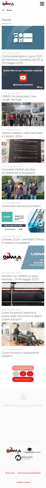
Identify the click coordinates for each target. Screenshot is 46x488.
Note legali (10, 473)
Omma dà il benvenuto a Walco (21, 206)
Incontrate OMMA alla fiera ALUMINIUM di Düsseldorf (18, 171)
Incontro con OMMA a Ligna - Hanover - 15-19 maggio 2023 (20, 277)
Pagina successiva (23, 379)
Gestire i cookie (23, 482)
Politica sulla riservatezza (29, 473)
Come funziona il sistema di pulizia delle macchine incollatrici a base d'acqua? (22, 316)
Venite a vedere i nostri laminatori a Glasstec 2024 (22, 134)
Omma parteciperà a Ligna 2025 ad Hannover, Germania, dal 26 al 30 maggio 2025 (22, 59)
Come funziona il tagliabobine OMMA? (20, 355)
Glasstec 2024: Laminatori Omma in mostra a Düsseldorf (23, 241)
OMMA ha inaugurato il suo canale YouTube (19, 98)
